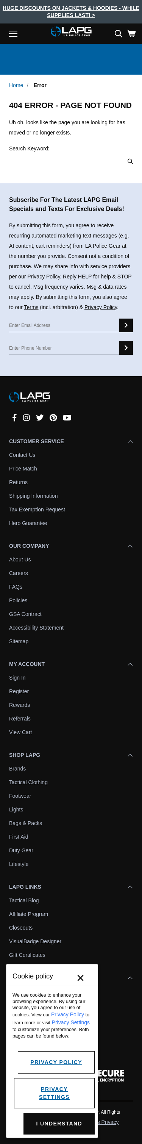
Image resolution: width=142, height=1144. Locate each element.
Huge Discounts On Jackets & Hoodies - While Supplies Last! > (71, 11)
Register (19, 691)
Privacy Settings (71, 1022)
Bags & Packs (25, 823)
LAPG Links (71, 887)
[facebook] (14, 418)
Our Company (71, 546)
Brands (17, 769)
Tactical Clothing (28, 782)
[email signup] (126, 325)
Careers (18, 573)
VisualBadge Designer (35, 941)
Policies (18, 600)
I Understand (59, 1124)
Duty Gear (21, 850)
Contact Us (22, 455)
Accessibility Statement (36, 628)
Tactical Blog (24, 900)
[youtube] (67, 418)
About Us (20, 559)
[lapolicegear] (71, 32)
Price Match (23, 469)
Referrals (20, 719)
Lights (16, 809)
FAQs (15, 587)
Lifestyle (18, 864)
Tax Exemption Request (37, 509)
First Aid (18, 837)
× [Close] (80, 978)
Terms (31, 307)
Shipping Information (33, 496)
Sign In (17, 678)
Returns (18, 482)
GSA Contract (25, 614)
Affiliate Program (28, 914)
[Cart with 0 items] (131, 34)
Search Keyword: (29, 148)
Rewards (19, 705)
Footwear (20, 796)
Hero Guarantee (28, 523)
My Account (71, 664)
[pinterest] (53, 418)
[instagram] (26, 418)
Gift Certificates (27, 955)
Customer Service (71, 441)
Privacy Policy (100, 307)
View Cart (20, 732)
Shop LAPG (71, 755)
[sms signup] (126, 348)
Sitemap (18, 641)
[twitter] (40, 418)
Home (16, 85)
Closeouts (21, 928)
